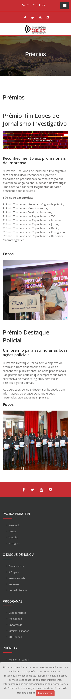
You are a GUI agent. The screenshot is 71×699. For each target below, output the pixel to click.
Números (14, 584)
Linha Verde (15, 625)
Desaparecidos (17, 612)
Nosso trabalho (17, 578)
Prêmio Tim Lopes (19, 659)
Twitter (12, 531)
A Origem (14, 572)
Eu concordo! (45, 693)
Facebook (14, 525)
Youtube (13, 537)
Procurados (15, 618)
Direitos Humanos (19, 631)
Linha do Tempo (18, 590)
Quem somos (16, 566)
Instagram (14, 543)
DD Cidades (15, 637)
